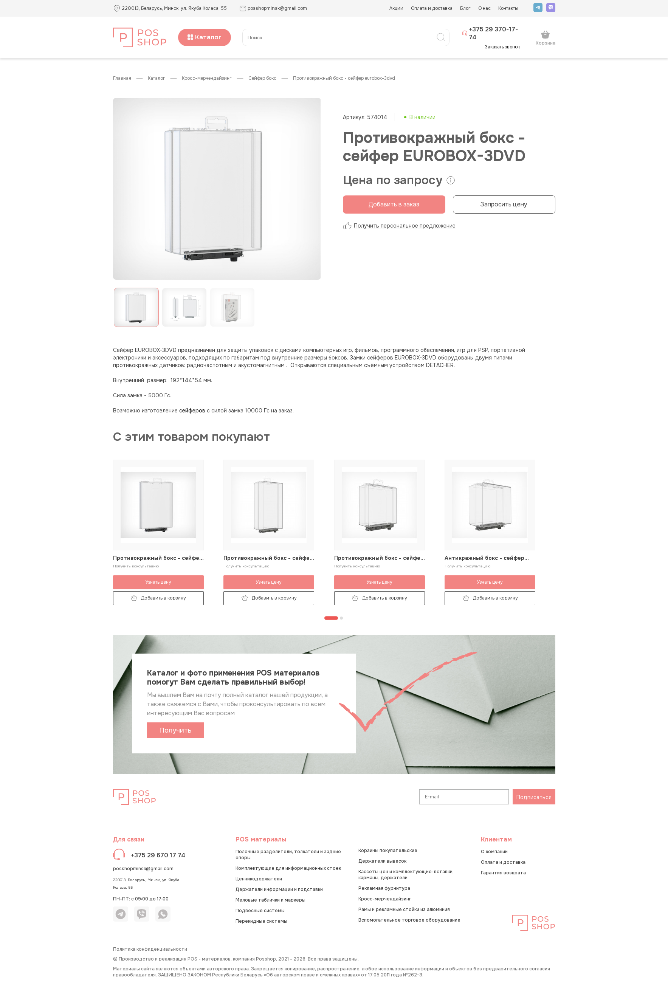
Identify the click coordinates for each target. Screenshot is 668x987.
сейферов (192, 410)
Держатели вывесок (382, 861)
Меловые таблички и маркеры (270, 900)
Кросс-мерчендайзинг (207, 78)
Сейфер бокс (262, 78)
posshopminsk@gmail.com (143, 869)
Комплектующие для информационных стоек (288, 868)
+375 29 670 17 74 (158, 855)
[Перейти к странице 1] (331, 618)
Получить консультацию (136, 566)
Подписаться (534, 797)
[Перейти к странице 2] (341, 618)
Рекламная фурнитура (384, 888)
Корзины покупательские (387, 851)
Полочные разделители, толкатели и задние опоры (288, 855)
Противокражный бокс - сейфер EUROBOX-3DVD (344, 78)
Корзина (545, 38)
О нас (484, 8)
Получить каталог (175, 732)
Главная (122, 78)
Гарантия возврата (503, 873)
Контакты (508, 8)
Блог (465, 8)
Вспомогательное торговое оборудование (409, 920)
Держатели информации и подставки (279, 889)
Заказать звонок (504, 47)
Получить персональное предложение (399, 225)
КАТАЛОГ (156, 78)
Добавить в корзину (158, 598)
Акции (396, 8)
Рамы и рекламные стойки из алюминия (404, 909)
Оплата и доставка (432, 8)
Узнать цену (158, 582)
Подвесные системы (260, 911)
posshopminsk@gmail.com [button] (273, 8)
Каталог (205, 37)
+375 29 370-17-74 (490, 33)
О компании (494, 852)
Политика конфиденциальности (150, 949)
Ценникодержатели (259, 879)
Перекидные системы (261, 921)
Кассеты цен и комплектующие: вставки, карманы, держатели (406, 875)
